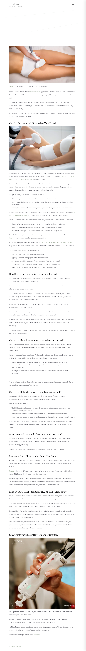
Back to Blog (15, 646)
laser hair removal (34, 92)
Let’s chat (36, 635)
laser (10, 238)
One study (12, 471)
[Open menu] (73, 4)
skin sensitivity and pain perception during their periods (57, 242)
